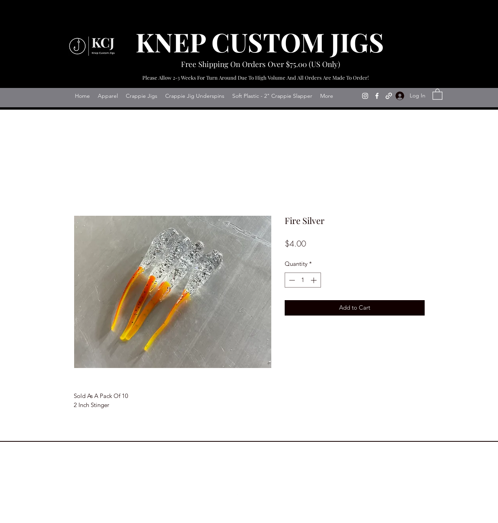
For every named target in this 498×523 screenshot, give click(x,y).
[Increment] (314, 280)
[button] (437, 94)
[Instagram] (365, 96)
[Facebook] (377, 96)
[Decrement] (291, 280)
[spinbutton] (302, 280)
